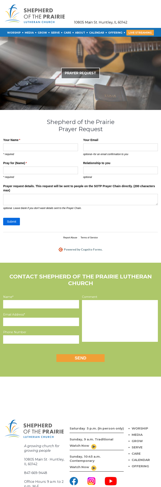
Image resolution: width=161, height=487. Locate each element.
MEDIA (137, 435)
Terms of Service (89, 237)
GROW (42, 32)
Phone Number (14, 332)
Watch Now (79, 446)
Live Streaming (140, 32)
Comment (89, 297)
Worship (14, 32)
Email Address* (14, 314)
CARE (67, 32)
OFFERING (115, 32)
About (80, 32)
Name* (8, 297)
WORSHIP (140, 428)
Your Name (17, 140)
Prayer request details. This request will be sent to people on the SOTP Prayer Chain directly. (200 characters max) (79, 188)
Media (29, 32)
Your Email (90, 140)
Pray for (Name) (21, 163)
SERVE (55, 32)
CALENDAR (96, 32)
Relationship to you (96, 163)
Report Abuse (70, 237)
